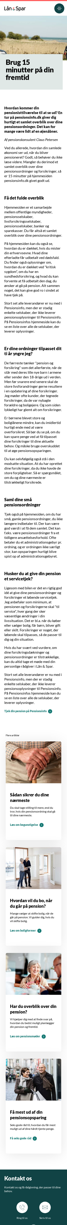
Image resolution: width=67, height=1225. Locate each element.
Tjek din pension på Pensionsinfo (25, 711)
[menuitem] (15, 8)
